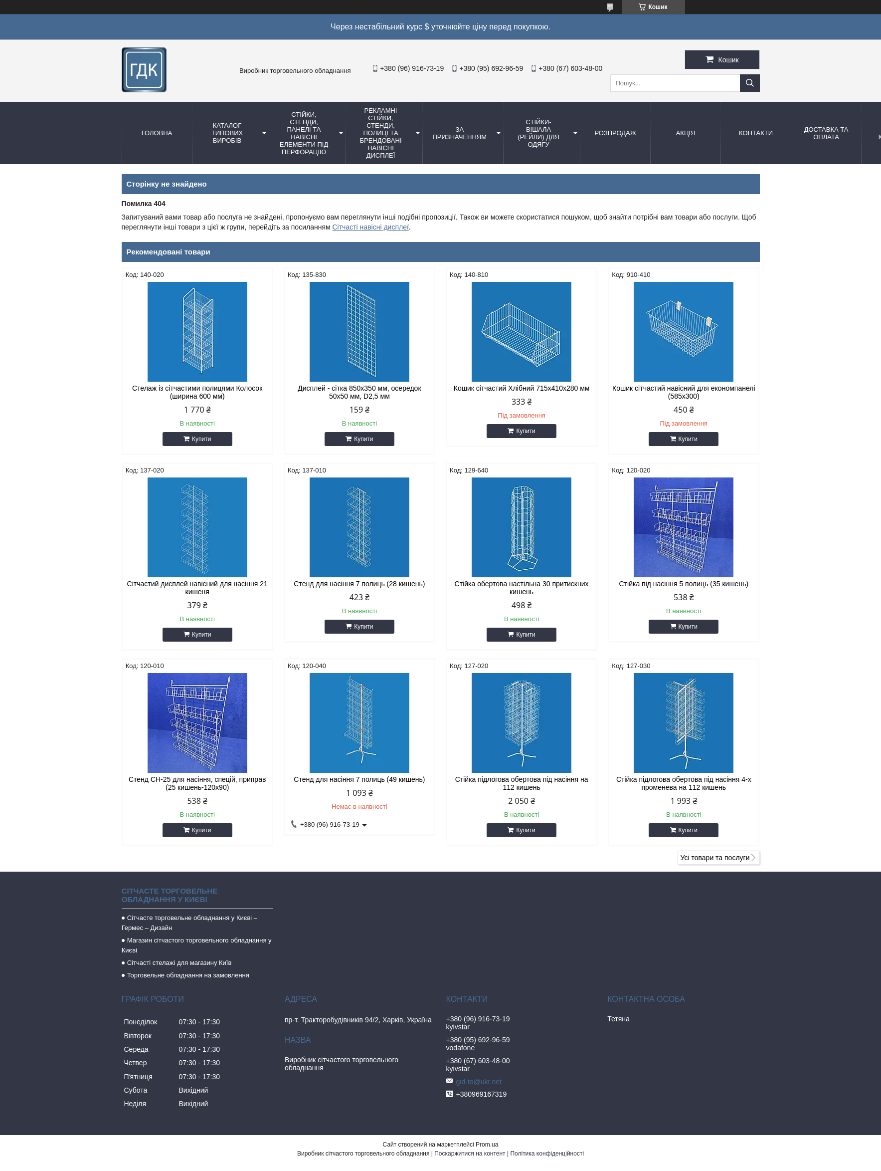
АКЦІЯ (686, 133)
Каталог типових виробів (227, 133)
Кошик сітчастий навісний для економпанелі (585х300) (683, 392)
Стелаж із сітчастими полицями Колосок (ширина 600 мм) (197, 392)
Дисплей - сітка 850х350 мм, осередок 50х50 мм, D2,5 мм (359, 392)
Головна (157, 133)
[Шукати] (750, 83)
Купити (201, 439)
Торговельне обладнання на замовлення (188, 975)
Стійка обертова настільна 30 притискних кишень (522, 588)
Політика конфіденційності (547, 1153)
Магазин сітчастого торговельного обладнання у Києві (197, 945)
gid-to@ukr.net (479, 1082)
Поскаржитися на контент (469, 1153)
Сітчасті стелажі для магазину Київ (179, 962)
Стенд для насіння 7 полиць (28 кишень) (359, 584)
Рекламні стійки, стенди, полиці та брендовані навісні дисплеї (380, 133)
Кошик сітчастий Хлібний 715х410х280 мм (522, 388)
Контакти (756, 133)
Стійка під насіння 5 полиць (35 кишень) (684, 584)
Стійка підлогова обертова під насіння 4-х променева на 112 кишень (683, 783)
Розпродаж (615, 133)
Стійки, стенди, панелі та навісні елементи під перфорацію (304, 133)
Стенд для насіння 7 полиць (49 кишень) (359, 779)
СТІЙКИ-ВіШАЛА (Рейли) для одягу (538, 133)
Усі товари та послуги (715, 858)
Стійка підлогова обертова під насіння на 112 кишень (521, 783)
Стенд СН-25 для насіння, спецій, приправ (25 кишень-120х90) (197, 783)
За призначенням (460, 133)
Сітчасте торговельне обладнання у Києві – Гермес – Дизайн (189, 923)
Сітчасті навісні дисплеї (370, 227)
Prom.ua (487, 1144)
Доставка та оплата (826, 133)
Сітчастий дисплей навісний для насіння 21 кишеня (197, 588)
